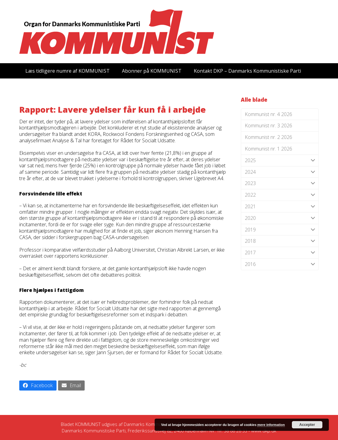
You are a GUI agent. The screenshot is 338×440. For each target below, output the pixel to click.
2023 (279, 183)
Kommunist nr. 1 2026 (268, 148)
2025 (279, 160)
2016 (279, 264)
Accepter (307, 425)
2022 (279, 195)
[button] (38, 385)
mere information (271, 425)
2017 (279, 252)
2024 (279, 172)
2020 (279, 218)
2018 (279, 241)
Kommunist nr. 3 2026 (268, 125)
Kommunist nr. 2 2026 (268, 137)
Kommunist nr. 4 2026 (268, 114)
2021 (279, 206)
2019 (279, 229)
